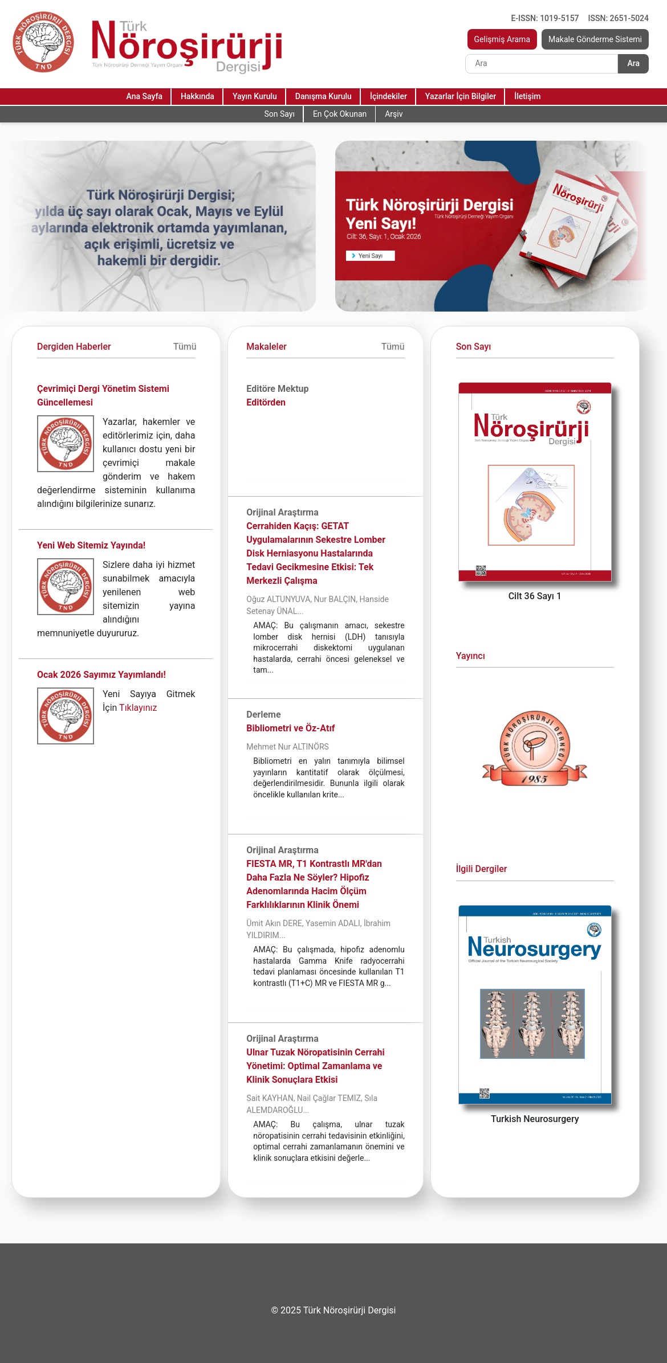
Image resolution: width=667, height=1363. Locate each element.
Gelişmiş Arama (502, 39)
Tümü (185, 346)
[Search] (541, 63)
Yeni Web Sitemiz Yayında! (91, 545)
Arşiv (393, 113)
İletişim (527, 96)
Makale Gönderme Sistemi (595, 39)
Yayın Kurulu (255, 96)
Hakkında (197, 96)
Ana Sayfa (144, 96)
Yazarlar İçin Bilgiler (460, 96)
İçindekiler (388, 96)
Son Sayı (279, 113)
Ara (633, 63)
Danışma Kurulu (323, 96)
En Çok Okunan (340, 113)
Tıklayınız (138, 707)
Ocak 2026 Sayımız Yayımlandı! (101, 674)
